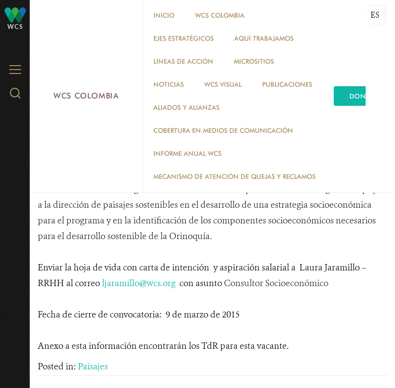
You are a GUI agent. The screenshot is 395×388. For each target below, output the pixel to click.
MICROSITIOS (254, 61)
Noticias (168, 84)
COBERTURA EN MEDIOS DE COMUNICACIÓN (223, 130)
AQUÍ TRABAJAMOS (264, 38)
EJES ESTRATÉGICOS (183, 38)
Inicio (163, 15)
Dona (359, 96)
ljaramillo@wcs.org (138, 283)
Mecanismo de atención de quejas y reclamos (234, 176)
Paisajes (93, 366)
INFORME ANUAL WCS (187, 153)
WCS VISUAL (223, 84)
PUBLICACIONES (287, 84)
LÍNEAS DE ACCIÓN (183, 61)
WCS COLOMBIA (220, 15)
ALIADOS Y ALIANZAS (186, 107)
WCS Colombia (86, 95)
